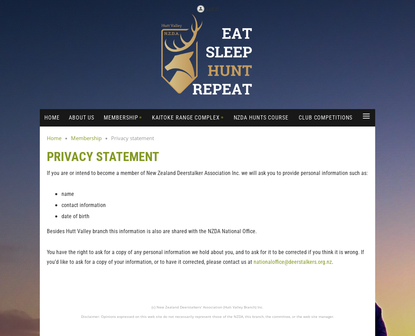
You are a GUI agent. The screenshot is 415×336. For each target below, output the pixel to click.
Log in (212, 8)
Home (54, 138)
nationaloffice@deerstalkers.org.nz (293, 262)
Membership (86, 138)
